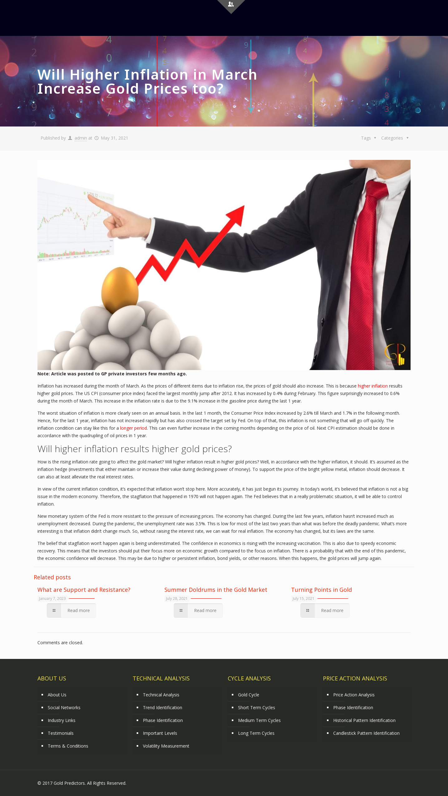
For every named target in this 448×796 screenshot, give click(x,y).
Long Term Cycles (256, 733)
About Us (57, 695)
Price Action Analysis (354, 695)
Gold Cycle (248, 695)
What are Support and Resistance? (83, 589)
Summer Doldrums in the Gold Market (215, 589)
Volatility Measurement (166, 746)
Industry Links (61, 720)
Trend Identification (162, 707)
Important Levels (160, 733)
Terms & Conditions (68, 746)
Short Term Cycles (256, 707)
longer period (133, 428)
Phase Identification (163, 720)
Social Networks (64, 707)
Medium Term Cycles (259, 720)
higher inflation (373, 386)
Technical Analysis (161, 695)
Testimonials (61, 733)
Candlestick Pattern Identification (366, 733)
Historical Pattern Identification (364, 720)
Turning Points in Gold (321, 589)
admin (81, 138)
